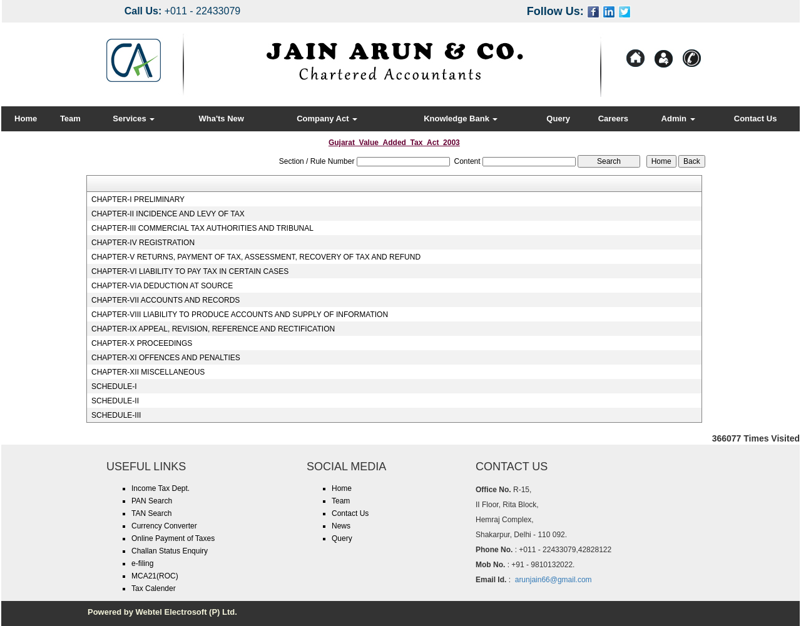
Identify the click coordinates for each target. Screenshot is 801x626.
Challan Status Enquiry (169, 551)
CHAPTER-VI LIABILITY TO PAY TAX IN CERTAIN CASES (189, 271)
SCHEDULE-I (114, 386)
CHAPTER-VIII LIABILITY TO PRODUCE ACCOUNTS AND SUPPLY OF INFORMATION (239, 314)
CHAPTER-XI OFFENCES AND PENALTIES (165, 357)
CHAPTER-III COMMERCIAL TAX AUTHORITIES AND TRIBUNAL (202, 228)
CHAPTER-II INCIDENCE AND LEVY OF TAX (168, 214)
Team (70, 118)
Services (134, 118)
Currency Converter (164, 526)
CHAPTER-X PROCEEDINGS (141, 343)
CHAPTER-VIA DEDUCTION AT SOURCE (162, 285)
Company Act (327, 118)
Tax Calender (153, 588)
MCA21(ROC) (154, 576)
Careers (613, 118)
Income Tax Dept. (160, 488)
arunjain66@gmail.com (553, 579)
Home (25, 118)
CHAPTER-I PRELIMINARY (138, 199)
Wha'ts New (221, 118)
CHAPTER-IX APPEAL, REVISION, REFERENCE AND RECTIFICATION (213, 329)
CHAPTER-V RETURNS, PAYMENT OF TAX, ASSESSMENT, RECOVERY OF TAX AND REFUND (256, 257)
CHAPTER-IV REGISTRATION (143, 242)
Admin (678, 118)
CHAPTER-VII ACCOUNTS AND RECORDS (165, 300)
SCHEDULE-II (115, 400)
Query (558, 118)
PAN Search (151, 501)
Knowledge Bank (460, 118)
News (341, 526)
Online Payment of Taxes (173, 538)
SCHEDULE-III (116, 415)
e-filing (142, 563)
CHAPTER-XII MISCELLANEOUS (148, 372)
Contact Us (755, 118)
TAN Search (151, 513)
